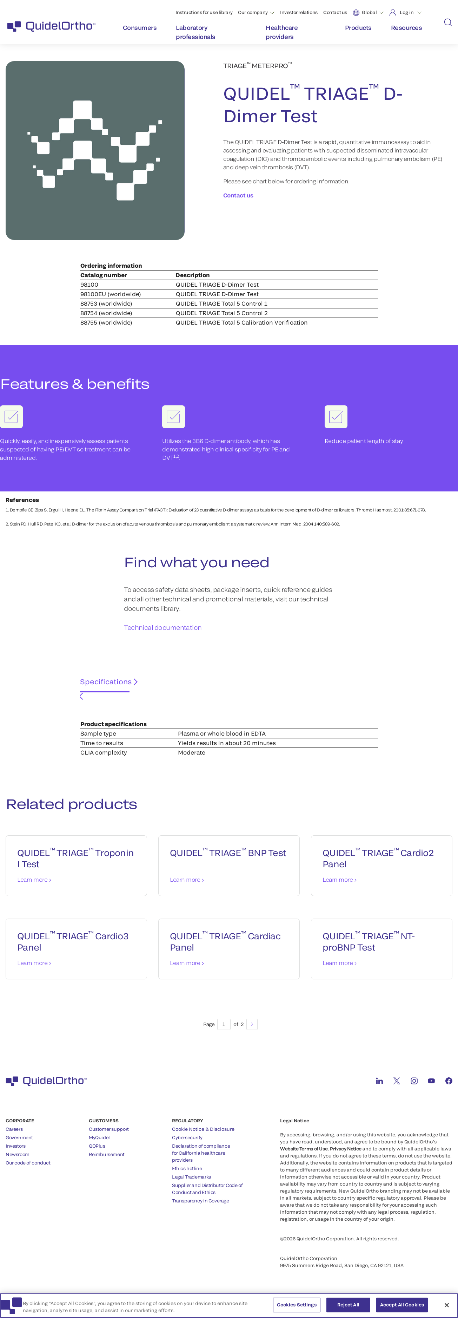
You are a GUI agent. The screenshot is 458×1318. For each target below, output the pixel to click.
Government (19, 1146)
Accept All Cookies (402, 1308)
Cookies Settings (297, 1308)
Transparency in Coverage (200, 1209)
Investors (16, 1154)
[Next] (252, 1033)
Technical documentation (163, 644)
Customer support (109, 1138)
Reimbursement (107, 1163)
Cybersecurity (187, 1146)
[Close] (446, 1308)
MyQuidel (99, 1146)
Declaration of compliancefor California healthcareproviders (201, 1162)
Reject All (348, 1308)
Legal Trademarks (191, 1185)
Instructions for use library (203, 12)
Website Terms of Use (303, 1157)
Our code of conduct (28, 1171)
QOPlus (97, 1154)
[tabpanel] (229, 740)
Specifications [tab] (103, 696)
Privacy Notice (345, 1157)
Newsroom (17, 1163)
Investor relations (299, 12)
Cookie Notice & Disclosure (203, 1138)
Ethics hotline (187, 1177)
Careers (14, 1138)
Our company (253, 12)
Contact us (335, 12)
